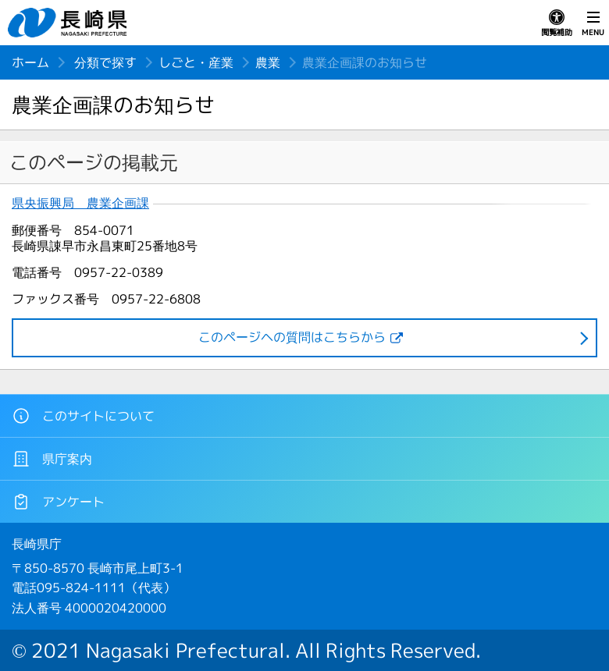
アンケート (58, 501)
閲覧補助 (556, 23)
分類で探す (105, 62)
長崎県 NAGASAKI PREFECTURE (69, 22)
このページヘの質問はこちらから (292, 337)
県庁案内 (52, 458)
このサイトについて (83, 416)
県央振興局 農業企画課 (80, 203)
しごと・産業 (195, 62)
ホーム (30, 62)
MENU (593, 23)
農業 (267, 62)
